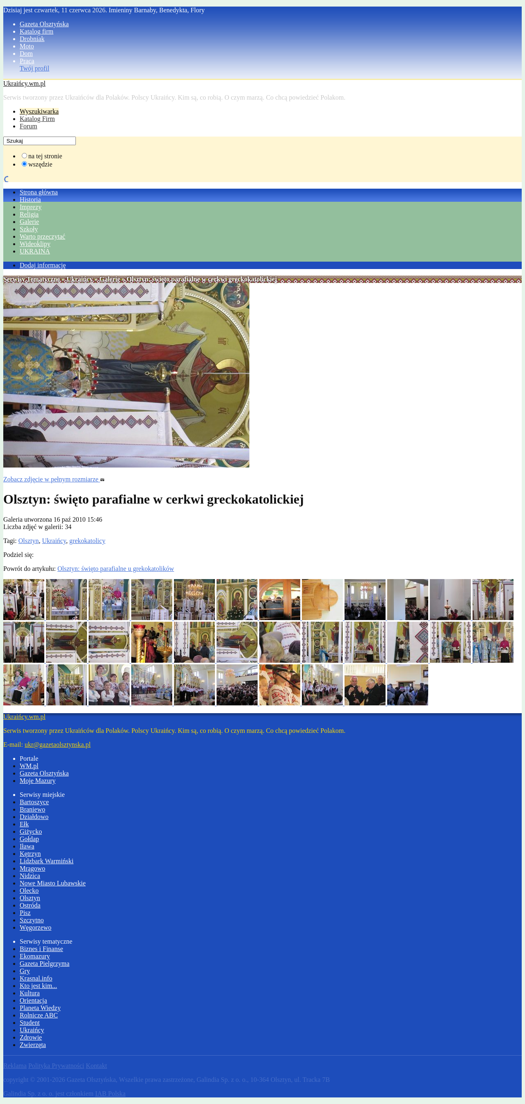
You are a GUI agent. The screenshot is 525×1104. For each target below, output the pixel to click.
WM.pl (29, 765)
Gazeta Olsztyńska (44, 24)
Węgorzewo (35, 927)
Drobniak (32, 38)
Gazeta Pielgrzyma (44, 963)
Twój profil (34, 68)
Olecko (29, 890)
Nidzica (30, 875)
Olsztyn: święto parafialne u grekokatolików (115, 568)
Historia (30, 199)
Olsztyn (28, 540)
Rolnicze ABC (39, 1015)
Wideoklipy (35, 243)
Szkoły (29, 229)
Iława (27, 846)
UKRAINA (35, 251)
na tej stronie (45, 156)
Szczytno (32, 920)
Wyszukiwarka (39, 111)
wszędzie (40, 164)
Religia (29, 214)
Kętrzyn (30, 853)
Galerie (29, 221)
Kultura (30, 993)
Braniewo (32, 809)
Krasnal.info (36, 978)
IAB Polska (110, 1093)
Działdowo (34, 816)
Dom (26, 53)
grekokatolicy (87, 540)
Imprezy (30, 206)
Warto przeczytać (42, 236)
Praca (27, 60)
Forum (28, 126)
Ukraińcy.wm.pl (24, 83)
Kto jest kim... (38, 985)
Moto (27, 46)
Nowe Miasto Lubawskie (53, 883)
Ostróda (30, 905)
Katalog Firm (37, 118)
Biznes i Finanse (41, 948)
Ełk (24, 824)
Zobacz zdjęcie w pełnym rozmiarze (54, 479)
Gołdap (29, 838)
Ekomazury (35, 956)
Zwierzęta (33, 1044)
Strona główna (39, 192)
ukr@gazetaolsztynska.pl (58, 744)
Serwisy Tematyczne (31, 279)
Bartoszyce (34, 801)
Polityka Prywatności (56, 1065)
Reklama (15, 1065)
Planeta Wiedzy (40, 1007)
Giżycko (31, 831)
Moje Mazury (38, 780)
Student (30, 1022)
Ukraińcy (79, 279)
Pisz (25, 912)
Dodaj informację (43, 265)
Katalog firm (36, 31)
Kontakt (96, 1065)
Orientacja (33, 1000)
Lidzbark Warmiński (46, 861)
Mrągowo (32, 868)
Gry (25, 970)
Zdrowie (31, 1037)
